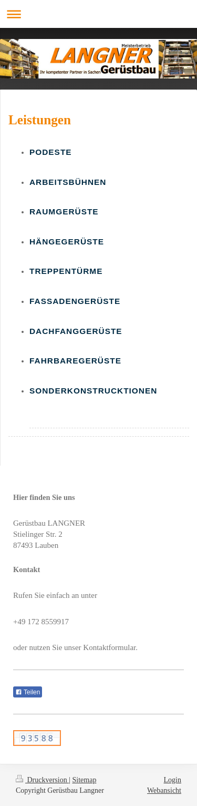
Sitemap (84, 780)
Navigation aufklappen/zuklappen (98, 14)
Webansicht (164, 790)
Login (172, 780)
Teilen (27, 692)
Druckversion (42, 780)
